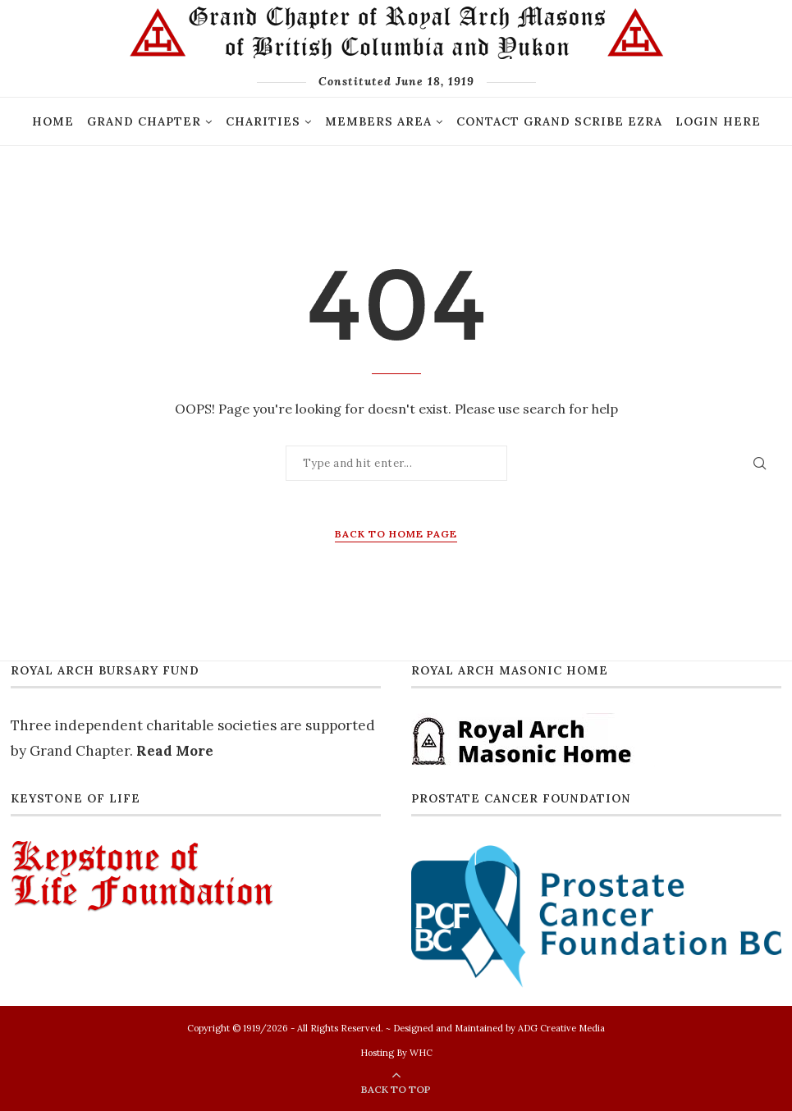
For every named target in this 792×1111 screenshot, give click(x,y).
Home (53, 121)
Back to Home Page (396, 534)
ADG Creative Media (561, 1028)
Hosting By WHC (396, 1052)
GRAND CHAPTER (144, 121)
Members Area (378, 121)
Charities (263, 121)
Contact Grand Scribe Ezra (559, 121)
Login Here (718, 121)
